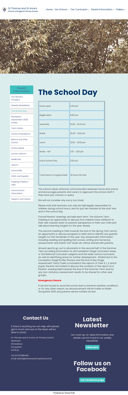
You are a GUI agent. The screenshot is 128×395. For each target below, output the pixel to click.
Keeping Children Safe (19, 183)
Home (49, 9)
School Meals (17, 148)
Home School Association (17, 192)
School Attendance (20, 133)
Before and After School (19, 141)
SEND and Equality (20, 176)
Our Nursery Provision (17, 98)
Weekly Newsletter (20, 105)
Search (14, 164)
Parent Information (101, 9)
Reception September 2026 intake (19, 119)
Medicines (16, 159)
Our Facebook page (92, 380)
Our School (61, 9)
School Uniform (18, 153)
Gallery (120, 9)
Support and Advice (21, 199)
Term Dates (17, 128)
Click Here (92, 347)
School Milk (16, 170)
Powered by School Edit (64, 393)
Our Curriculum (79, 9)
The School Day (18, 111)
